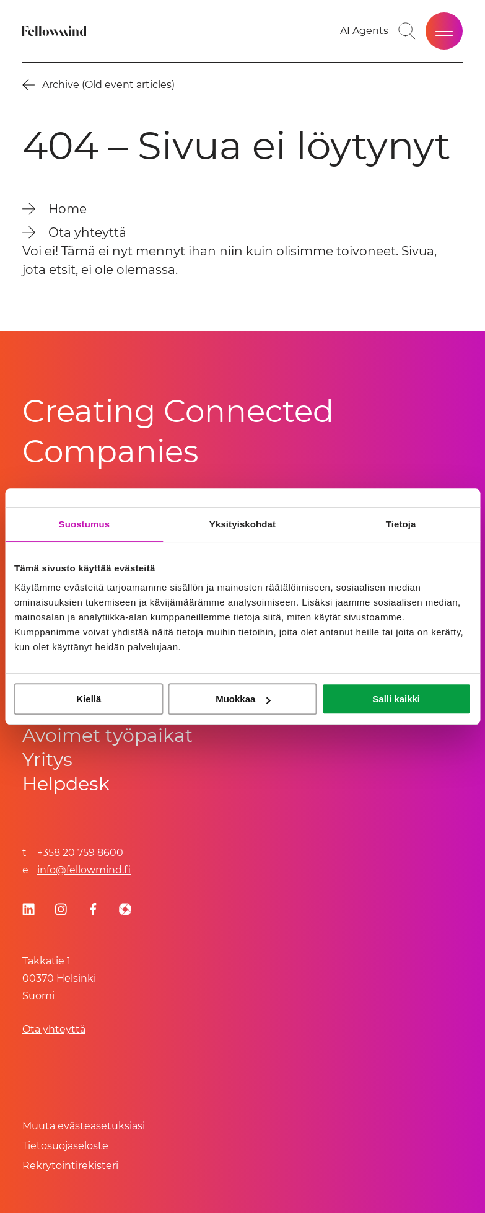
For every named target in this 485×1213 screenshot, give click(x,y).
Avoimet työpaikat (107, 735)
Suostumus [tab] (84, 524)
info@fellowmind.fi (84, 870)
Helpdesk (66, 783)
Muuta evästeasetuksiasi (83, 1126)
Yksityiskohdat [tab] (242, 524)
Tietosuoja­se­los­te (65, 1146)
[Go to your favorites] (364, 31)
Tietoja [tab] (401, 524)
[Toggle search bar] (407, 31)
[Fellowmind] (55, 31)
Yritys (47, 759)
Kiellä (88, 699)
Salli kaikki (396, 699)
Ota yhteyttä (53, 1029)
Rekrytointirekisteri (70, 1165)
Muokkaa (243, 699)
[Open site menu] (444, 31)
